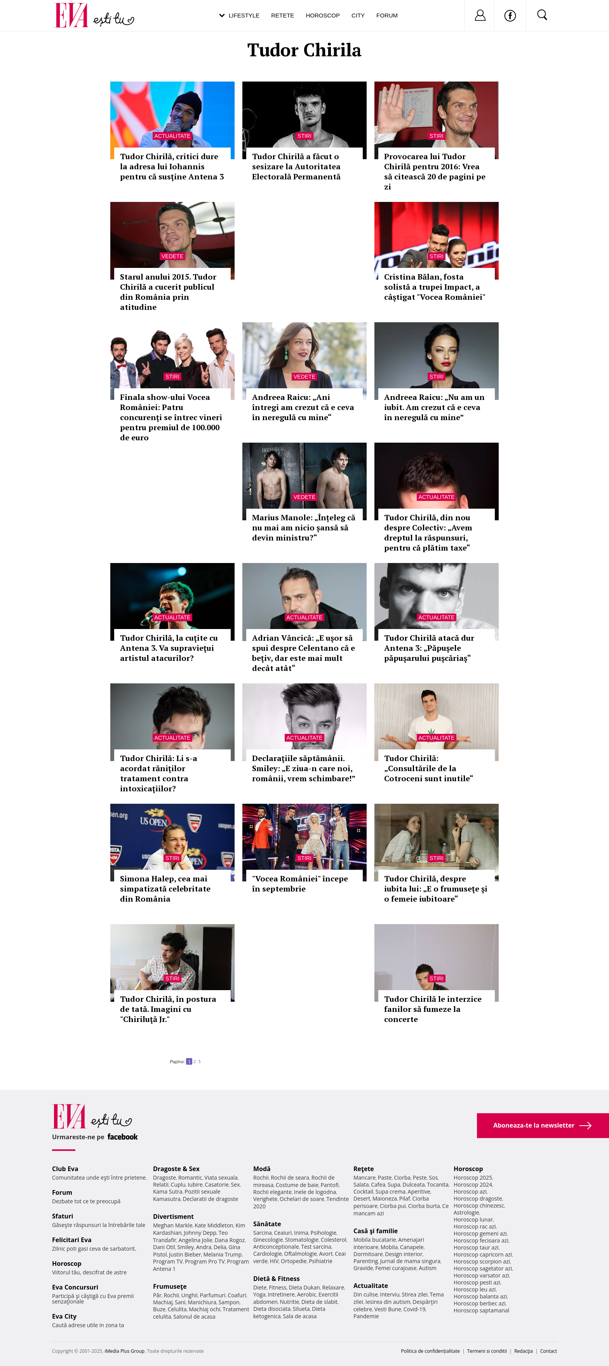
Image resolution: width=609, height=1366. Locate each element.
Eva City (64, 1316)
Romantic (190, 1177)
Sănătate (267, 1224)
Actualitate (173, 136)
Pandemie (366, 1316)
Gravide (363, 1268)
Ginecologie (268, 1239)
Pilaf (404, 1198)
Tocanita (438, 1184)
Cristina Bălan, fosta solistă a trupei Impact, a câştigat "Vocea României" (434, 286)
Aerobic (307, 1294)
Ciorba (402, 1177)
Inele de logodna (315, 1192)
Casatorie (217, 1184)
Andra (204, 1247)
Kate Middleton (214, 1225)
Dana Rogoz (230, 1240)
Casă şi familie (375, 1231)
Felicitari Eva (72, 1240)
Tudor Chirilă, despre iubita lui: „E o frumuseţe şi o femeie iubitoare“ (435, 888)
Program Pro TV (205, 1261)
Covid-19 (415, 1309)
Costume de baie (297, 1185)
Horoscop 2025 (473, 1177)
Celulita (177, 1309)
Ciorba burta (424, 1206)
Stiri (304, 136)
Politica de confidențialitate (430, 1351)
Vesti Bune (387, 1309)
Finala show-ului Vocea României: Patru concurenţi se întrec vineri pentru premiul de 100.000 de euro (171, 417)
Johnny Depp (200, 1232)
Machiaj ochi (204, 1309)
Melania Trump (222, 1254)
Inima (301, 1232)
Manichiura (202, 1302)
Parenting (365, 1261)
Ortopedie (293, 1261)
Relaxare (333, 1287)
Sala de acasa (300, 1316)
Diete (259, 1287)
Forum (387, 15)
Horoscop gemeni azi (480, 1233)
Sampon (229, 1302)
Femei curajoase (395, 1268)
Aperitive (419, 1191)
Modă (262, 1168)
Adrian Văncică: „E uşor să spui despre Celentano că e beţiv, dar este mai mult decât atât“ (303, 653)
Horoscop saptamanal (481, 1310)
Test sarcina (316, 1246)
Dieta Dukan (304, 1287)
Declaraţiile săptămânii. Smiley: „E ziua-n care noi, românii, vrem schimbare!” (303, 768)
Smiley (185, 1247)
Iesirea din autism (388, 1301)
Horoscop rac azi (475, 1226)
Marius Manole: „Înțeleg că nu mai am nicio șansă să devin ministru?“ (303, 527)
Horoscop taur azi (476, 1247)
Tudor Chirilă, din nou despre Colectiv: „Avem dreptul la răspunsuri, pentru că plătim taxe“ (428, 532)
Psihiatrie (320, 1261)
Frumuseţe (170, 1286)
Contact (548, 1351)
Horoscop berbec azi (480, 1303)
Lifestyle (244, 15)
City (358, 15)
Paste (385, 1177)
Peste (420, 1177)
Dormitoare (368, 1254)
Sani (180, 1302)
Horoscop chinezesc (479, 1205)
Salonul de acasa (194, 1316)
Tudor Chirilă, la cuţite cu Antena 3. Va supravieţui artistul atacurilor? (169, 648)
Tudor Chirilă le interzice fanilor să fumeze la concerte (433, 1009)
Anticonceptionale (276, 1246)
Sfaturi (62, 1216)
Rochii (171, 1295)
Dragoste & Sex (176, 1168)
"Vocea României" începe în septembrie (300, 883)
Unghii (189, 1295)
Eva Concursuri (75, 1287)
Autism (428, 1268)
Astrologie (466, 1212)
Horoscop (323, 15)
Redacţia (523, 1351)
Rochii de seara (290, 1177)
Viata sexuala (221, 1177)
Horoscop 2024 (473, 1184)
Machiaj (163, 1302)
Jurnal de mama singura (410, 1261)
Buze (159, 1309)
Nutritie (289, 1301)
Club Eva (65, 1168)
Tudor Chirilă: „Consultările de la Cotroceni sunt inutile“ (428, 768)
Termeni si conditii (487, 1351)
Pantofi (330, 1185)
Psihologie (324, 1232)
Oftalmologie (300, 1253)
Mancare (364, 1177)
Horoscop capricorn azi (483, 1254)
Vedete (172, 256)
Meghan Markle (173, 1225)
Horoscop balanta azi (480, 1296)
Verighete (265, 1199)
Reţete (363, 1168)
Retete (282, 15)
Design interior (403, 1254)
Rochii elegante (272, 1192)
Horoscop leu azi (475, 1289)
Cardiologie (267, 1253)
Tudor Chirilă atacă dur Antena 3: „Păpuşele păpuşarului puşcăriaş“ (429, 648)
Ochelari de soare (302, 1199)
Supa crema (390, 1191)
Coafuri (237, 1295)
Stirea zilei (414, 1294)
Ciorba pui (393, 1206)
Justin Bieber (185, 1254)
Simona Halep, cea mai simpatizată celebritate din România (165, 888)
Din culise (365, 1294)
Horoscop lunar (473, 1219)
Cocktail (363, 1191)
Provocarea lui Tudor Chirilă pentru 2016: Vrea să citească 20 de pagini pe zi (434, 171)
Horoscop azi (470, 1191)
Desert (361, 1198)
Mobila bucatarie (374, 1239)
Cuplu (178, 1184)
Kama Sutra (167, 1191)
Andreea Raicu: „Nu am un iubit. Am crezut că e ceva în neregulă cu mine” (434, 407)
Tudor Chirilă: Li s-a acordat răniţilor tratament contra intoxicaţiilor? (158, 773)
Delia (220, 1247)
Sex (235, 1184)
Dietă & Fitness (276, 1278)
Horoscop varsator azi (481, 1275)
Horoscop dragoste (478, 1198)
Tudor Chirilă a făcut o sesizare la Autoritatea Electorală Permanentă (296, 166)
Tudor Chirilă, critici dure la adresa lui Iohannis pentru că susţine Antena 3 (172, 166)
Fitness (278, 1287)
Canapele (412, 1247)
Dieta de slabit (319, 1301)
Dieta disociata (272, 1308)
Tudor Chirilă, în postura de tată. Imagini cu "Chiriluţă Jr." (168, 1009)
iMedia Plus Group (124, 1351)
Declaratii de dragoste (210, 1199)
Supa (394, 1184)
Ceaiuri (283, 1232)
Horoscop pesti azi (477, 1282)
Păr (157, 1295)
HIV (274, 1261)
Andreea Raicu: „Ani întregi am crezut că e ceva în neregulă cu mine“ (303, 407)
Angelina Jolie (195, 1240)
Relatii (161, 1184)
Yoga (259, 1294)
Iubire (195, 1184)
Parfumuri (213, 1295)
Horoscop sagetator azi (483, 1268)
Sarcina (262, 1232)
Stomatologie (301, 1239)
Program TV (168, 1261)
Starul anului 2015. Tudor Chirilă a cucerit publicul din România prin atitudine (168, 291)
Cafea (378, 1184)
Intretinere (281, 1294)
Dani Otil (164, 1247)
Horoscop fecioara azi (481, 1240)
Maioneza (384, 1198)
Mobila (389, 1247)
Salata (361, 1184)
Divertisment (173, 1216)
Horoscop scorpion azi (482, 1261)
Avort (325, 1253)
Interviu (390, 1294)
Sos (433, 1177)
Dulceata (413, 1184)
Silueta (301, 1308)
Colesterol (333, 1239)
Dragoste (164, 1177)
